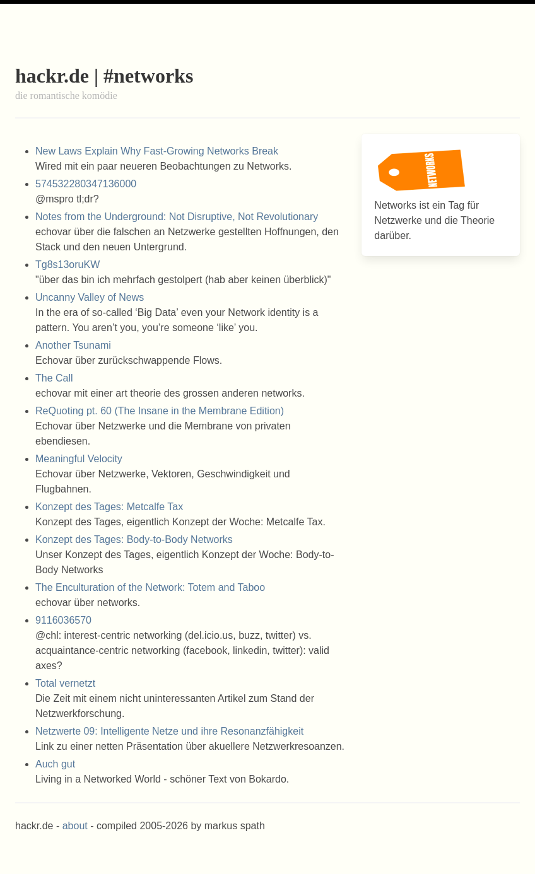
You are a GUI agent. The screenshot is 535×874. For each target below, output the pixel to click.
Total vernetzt (65, 683)
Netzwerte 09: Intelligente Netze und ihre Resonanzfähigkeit (169, 731)
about (75, 825)
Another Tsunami (73, 345)
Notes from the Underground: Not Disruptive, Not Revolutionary (176, 216)
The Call (54, 378)
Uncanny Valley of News (89, 297)
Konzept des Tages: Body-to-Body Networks (134, 539)
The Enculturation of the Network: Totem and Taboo (150, 587)
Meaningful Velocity (78, 458)
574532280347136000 (85, 183)
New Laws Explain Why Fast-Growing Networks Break (156, 151)
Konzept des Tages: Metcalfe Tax (109, 506)
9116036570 (63, 620)
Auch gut (55, 764)
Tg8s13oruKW (67, 264)
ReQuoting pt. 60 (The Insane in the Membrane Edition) (159, 410)
